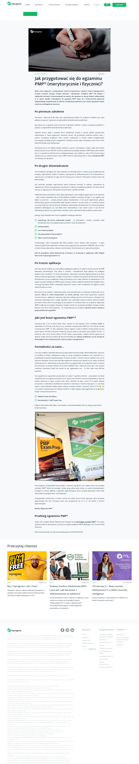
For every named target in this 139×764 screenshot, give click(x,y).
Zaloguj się (126, 4)
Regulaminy (120, 635)
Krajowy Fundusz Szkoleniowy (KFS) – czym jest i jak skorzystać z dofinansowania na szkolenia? (69, 580)
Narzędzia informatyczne (106, 657)
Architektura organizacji (105, 639)
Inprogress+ (47, 4)
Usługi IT (101, 636)
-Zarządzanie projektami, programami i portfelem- (106, 626)
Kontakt (84, 4)
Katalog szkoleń (58, 4)
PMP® (100, 314)
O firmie (38, 4)
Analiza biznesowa (104, 633)
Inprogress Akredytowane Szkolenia (14, 3)
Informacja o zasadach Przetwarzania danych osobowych (123, 630)
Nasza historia (120, 625)
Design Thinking (103, 649)
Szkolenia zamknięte (73, 4)
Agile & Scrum (103, 630)
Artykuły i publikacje (41, 64)
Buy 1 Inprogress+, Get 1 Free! (22, 577)
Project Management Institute (105, 643)
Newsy (9, 573)
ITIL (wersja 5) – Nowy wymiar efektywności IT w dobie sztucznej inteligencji (109, 580)
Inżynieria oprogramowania (104, 653)
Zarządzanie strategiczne (106, 647)
